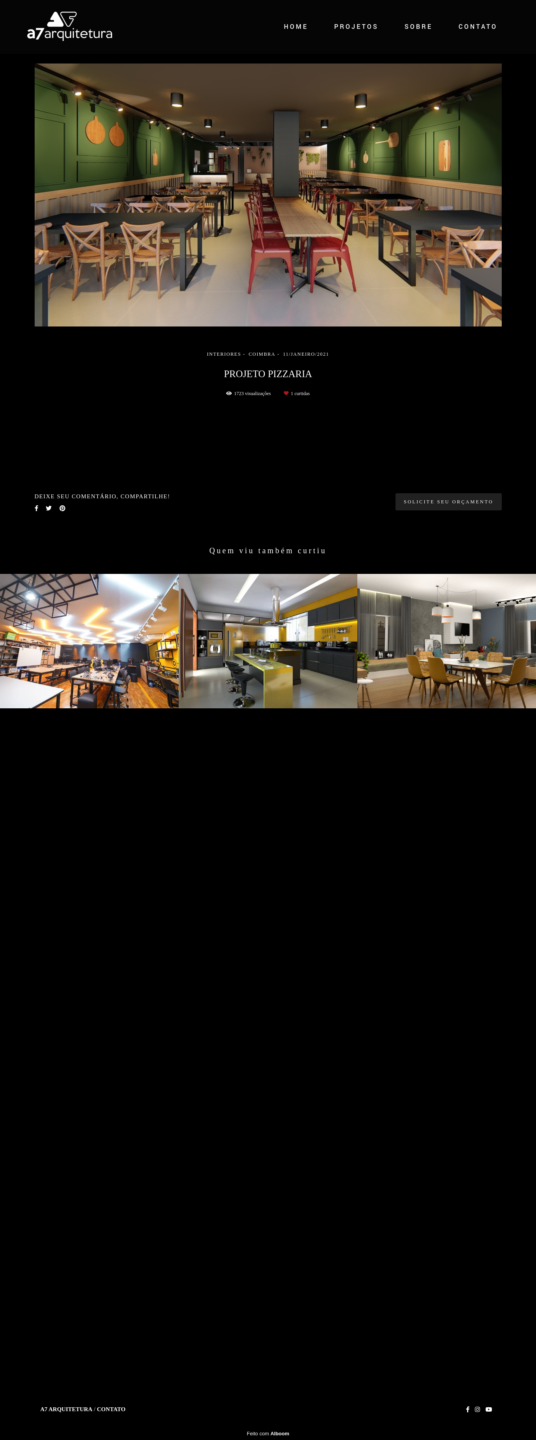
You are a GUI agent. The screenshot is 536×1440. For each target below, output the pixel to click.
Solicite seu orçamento (448, 1185)
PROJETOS (356, 26)
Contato (111, 1409)
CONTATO (478, 26)
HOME (296, 26)
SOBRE (418, 26)
